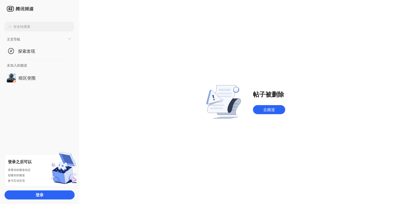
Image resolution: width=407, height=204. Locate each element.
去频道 (269, 109)
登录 (40, 194)
